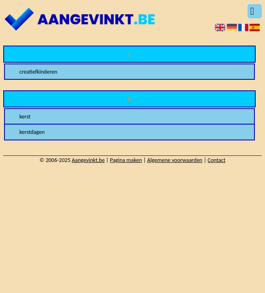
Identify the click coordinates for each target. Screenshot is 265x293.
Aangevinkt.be (88, 160)
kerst (25, 116)
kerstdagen (32, 132)
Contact (217, 160)
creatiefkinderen (38, 71)
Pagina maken (126, 160)
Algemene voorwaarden (174, 160)
